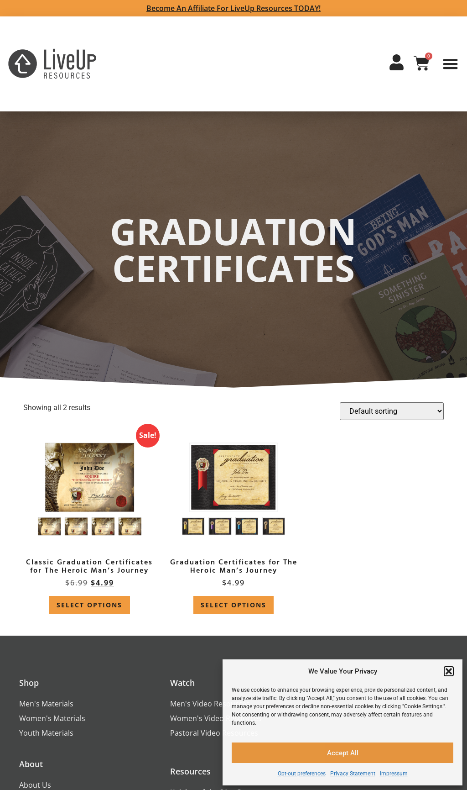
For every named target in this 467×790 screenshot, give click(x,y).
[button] (448, 671)
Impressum (394, 773)
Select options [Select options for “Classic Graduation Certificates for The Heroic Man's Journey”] (89, 604)
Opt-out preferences (302, 773)
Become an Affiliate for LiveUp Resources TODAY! (233, 8)
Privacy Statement (352, 773)
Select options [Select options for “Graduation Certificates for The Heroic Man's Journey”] (233, 604)
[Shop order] (392, 411)
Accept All (342, 753)
